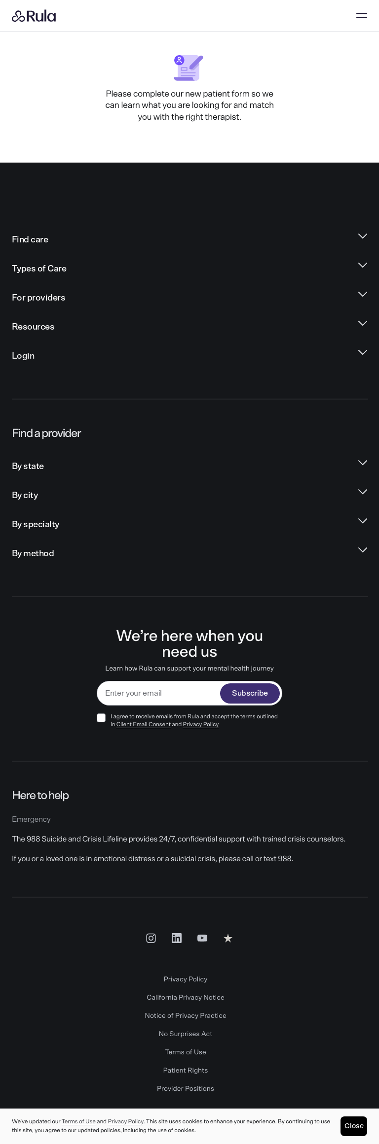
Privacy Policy (201, 725)
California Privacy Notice (185, 997)
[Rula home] (34, 15)
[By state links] (189, 466)
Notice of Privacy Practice (185, 1015)
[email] (158, 693)
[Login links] (189, 356)
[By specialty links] (189, 524)
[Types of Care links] (189, 269)
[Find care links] (189, 240)
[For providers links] (189, 298)
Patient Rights (185, 1070)
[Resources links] (189, 327)
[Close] (354, 1126)
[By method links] (189, 554)
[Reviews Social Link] (228, 938)
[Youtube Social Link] (202, 938)
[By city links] (189, 495)
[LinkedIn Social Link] (177, 938)
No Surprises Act (186, 1034)
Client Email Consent (143, 725)
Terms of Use (185, 1052)
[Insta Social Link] (151, 938)
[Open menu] (361, 16)
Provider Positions (185, 1088)
